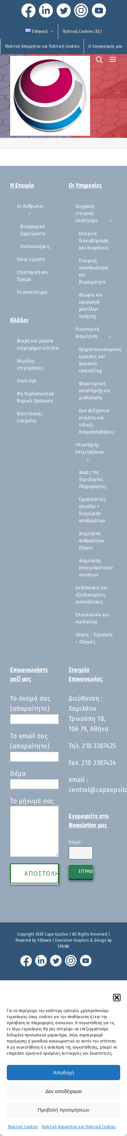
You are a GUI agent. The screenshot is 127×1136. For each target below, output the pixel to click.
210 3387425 (99, 746)
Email (75, 842)
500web (44, 940)
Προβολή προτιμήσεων (63, 1110)
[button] (116, 997)
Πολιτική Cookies (23, 1126)
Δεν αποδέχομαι (63, 1091)
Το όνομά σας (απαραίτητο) (34, 708)
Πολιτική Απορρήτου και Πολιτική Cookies (79, 1126)
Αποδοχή (63, 1072)
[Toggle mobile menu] (113, 59)
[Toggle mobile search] (99, 59)
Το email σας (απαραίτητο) (34, 746)
